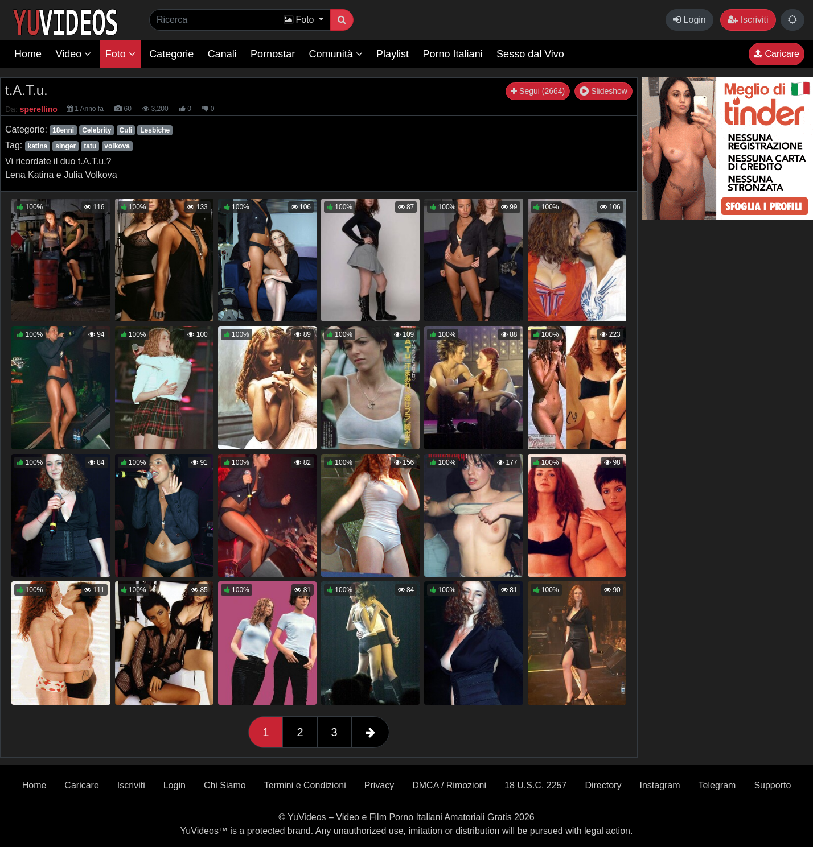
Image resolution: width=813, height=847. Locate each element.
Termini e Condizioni (305, 785)
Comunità (336, 54)
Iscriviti (748, 19)
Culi (126, 130)
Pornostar (273, 54)
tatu (90, 146)
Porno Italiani (453, 54)
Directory (603, 785)
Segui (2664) (538, 91)
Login (689, 19)
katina (37, 146)
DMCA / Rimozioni (449, 785)
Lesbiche (155, 130)
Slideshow (603, 91)
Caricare (776, 54)
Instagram (659, 785)
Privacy (379, 785)
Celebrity (96, 130)
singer (65, 146)
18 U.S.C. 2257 (535, 785)
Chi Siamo (225, 785)
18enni (63, 130)
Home (28, 54)
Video (73, 54)
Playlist (392, 54)
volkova (117, 146)
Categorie (171, 54)
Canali (222, 54)
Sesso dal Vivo (530, 54)
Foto (120, 54)
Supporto (772, 785)
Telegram (717, 785)
